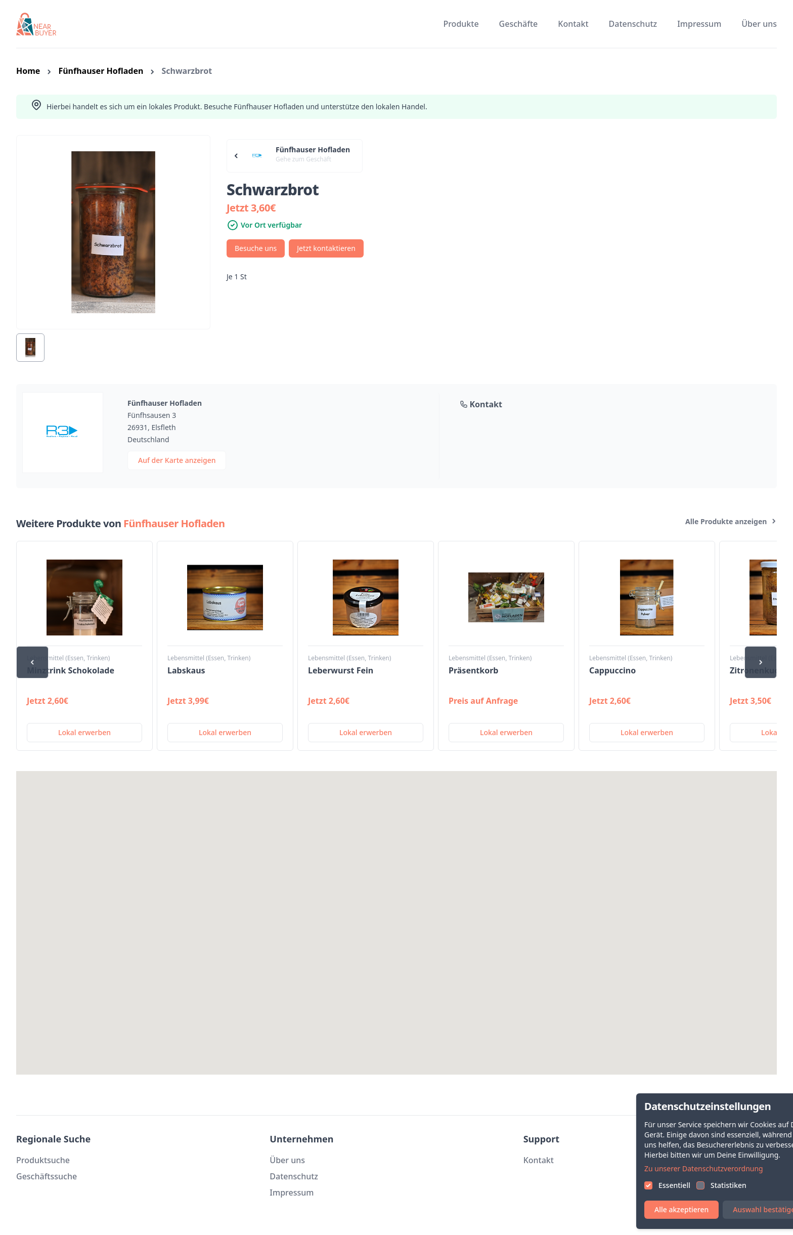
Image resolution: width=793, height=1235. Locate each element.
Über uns (759, 23)
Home (28, 70)
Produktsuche (43, 1160)
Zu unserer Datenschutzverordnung (732, 1168)
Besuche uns (256, 248)
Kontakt (573, 23)
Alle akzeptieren (710, 1209)
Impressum (699, 23)
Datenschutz (633, 23)
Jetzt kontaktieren (326, 248)
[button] (396, 913)
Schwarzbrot (186, 70)
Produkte (460, 23)
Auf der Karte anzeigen (176, 460)
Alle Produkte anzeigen (731, 521)
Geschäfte (518, 23)
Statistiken (757, 1185)
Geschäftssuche (46, 1176)
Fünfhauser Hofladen (100, 70)
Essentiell (703, 1185)
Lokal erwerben (84, 732)
